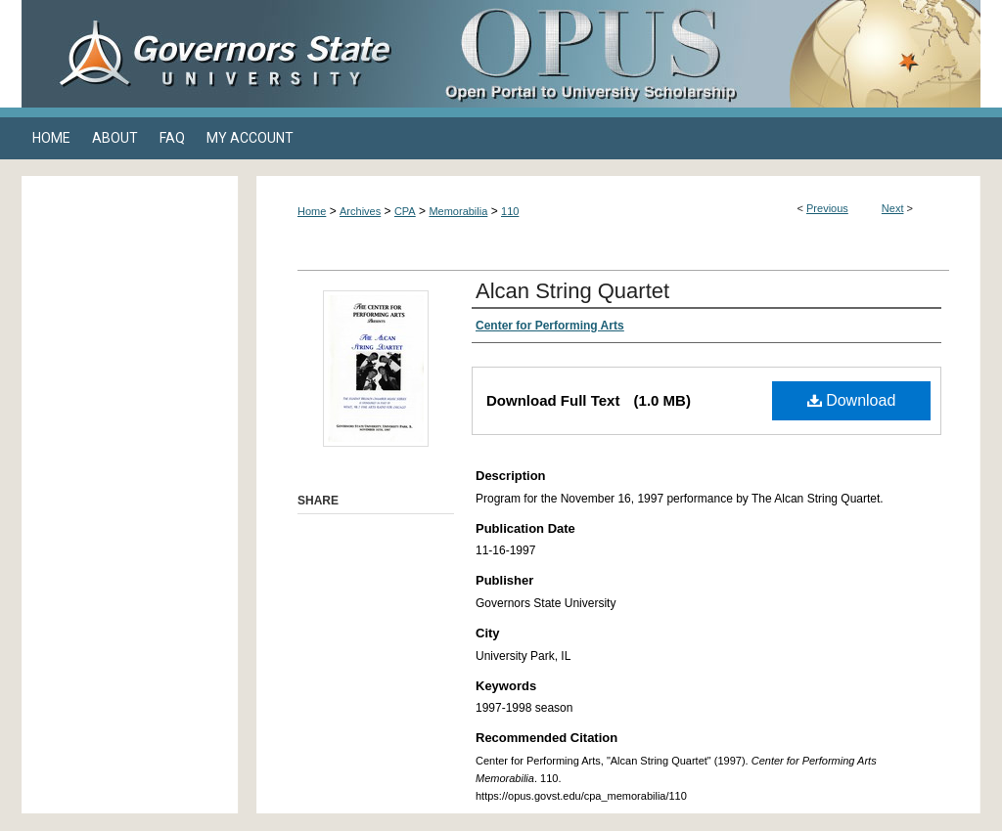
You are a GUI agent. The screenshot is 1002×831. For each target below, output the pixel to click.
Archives (360, 211)
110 (510, 211)
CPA (405, 211)
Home (311, 211)
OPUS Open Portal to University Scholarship (696, 54)
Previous (827, 208)
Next (893, 208)
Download (851, 400)
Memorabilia (458, 211)
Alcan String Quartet (572, 291)
